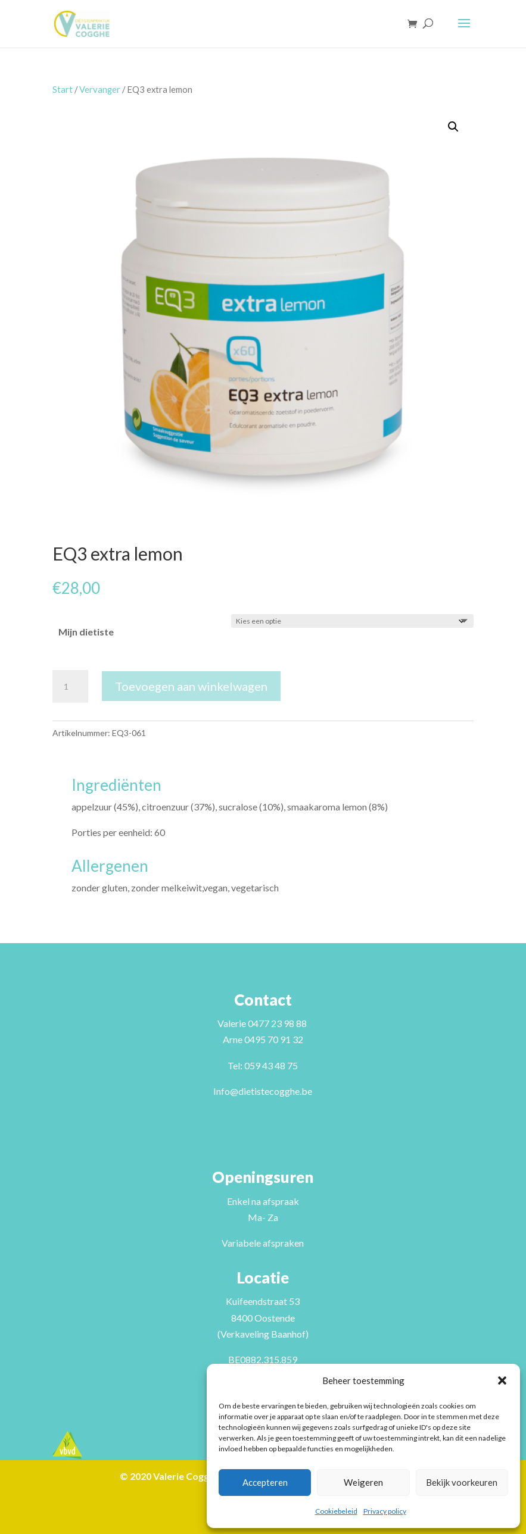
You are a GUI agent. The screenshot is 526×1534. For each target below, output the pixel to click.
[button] (502, 1380)
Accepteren (265, 1482)
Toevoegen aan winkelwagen (191, 686)
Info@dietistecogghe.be (262, 1091)
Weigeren (363, 1482)
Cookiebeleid (336, 1511)
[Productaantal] (70, 686)
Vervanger (99, 89)
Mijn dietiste (86, 631)
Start (62, 89)
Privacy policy (384, 1511)
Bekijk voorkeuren (461, 1482)
